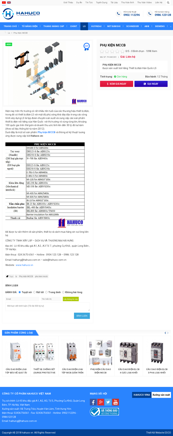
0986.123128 (163, 15)
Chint (73, 26)
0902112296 (69, 413)
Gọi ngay (151, 84)
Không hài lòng (73, 292)
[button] (165, 333)
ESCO (168, 432)
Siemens (160, 26)
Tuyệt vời (27, 292)
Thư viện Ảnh (127, 2)
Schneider (132, 26)
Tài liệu (114, 2)
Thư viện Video (144, 2)
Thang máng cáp (53, 26)
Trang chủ (10, 26)
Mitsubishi (113, 26)
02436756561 (21, 413)
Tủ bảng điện (30, 26)
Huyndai (96, 26)
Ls (84, 26)
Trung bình (54, 292)
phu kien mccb (41, 276)
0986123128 (9, 417)
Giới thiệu (68, 2)
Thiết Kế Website (155, 432)
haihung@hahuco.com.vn (23, 421)
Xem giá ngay (116, 84)
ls (16, 276)
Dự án (79, 2)
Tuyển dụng (101, 2)
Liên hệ (158, 2)
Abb (146, 26)
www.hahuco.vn (24, 265)
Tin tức (89, 2)
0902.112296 (131, 15)
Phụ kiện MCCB (21, 33)
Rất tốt (40, 292)
